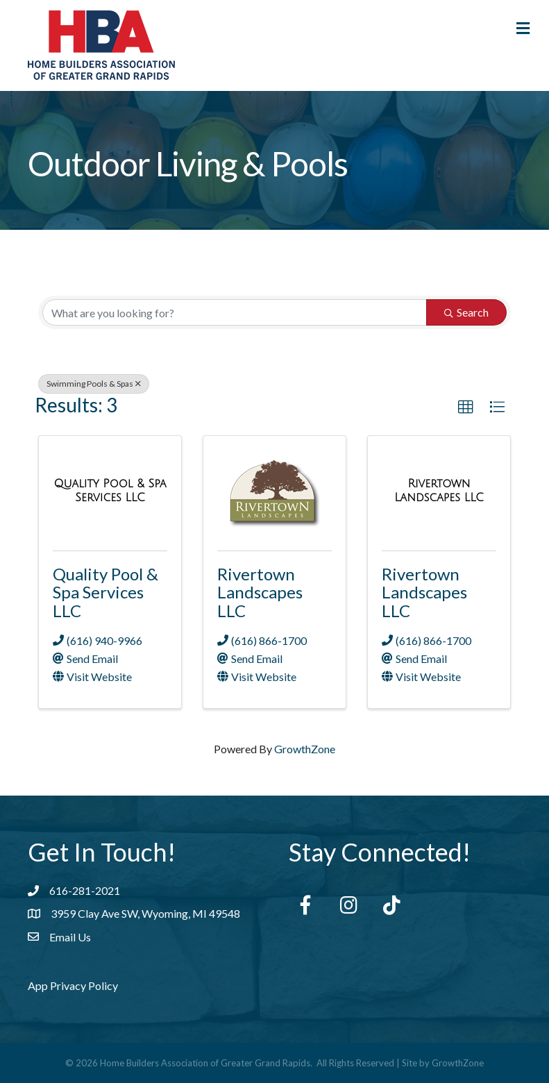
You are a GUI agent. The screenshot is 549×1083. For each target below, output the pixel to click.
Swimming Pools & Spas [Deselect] (94, 383)
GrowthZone (304, 748)
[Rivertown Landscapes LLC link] (439, 490)
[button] (466, 407)
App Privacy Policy (73, 985)
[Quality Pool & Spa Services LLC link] (110, 490)
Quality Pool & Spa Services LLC (105, 592)
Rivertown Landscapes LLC (260, 592)
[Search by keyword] (234, 312)
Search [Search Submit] (466, 312)
